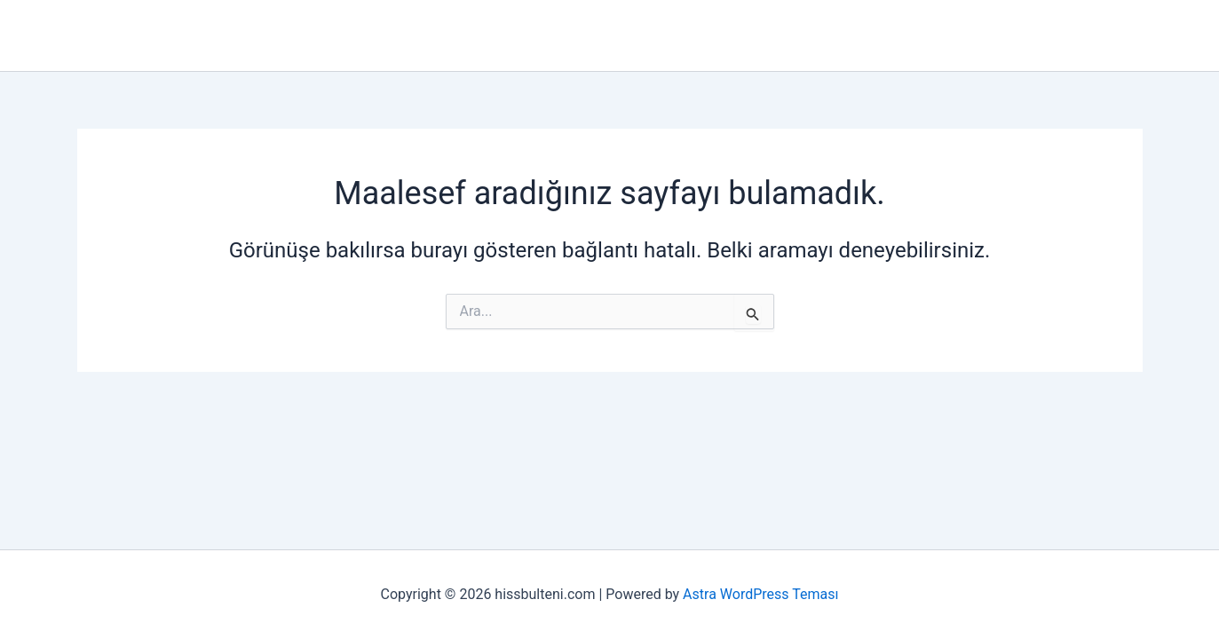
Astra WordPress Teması (760, 594)
